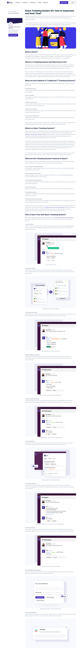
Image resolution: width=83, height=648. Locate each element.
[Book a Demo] (72, 2)
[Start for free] (64, 2)
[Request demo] (13, 35)
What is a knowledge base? (13, 13)
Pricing (39, 2)
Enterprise (45, 2)
